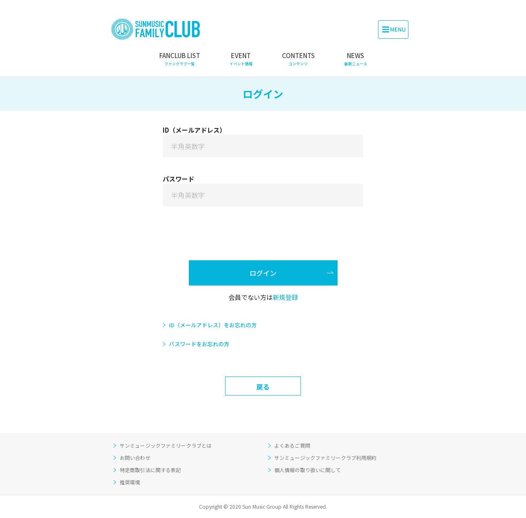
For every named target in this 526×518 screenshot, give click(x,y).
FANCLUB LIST (179, 59)
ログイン (263, 273)
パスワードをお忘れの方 (199, 344)
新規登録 (285, 297)
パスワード (178, 178)
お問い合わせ (135, 457)
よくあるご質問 (292, 445)
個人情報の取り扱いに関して (307, 469)
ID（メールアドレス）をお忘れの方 (213, 325)
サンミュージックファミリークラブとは (166, 445)
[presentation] (263, 239)
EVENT (241, 59)
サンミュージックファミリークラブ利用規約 (325, 457)
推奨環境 (130, 482)
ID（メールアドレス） (194, 129)
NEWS (355, 59)
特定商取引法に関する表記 (150, 469)
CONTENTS (298, 59)
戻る (263, 387)
